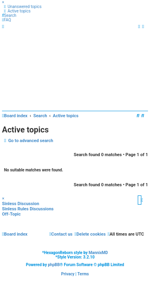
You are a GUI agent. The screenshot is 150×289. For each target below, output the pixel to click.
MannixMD (98, 252)
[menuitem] (22, 6)
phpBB (54, 265)
